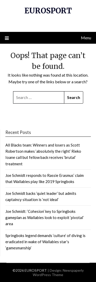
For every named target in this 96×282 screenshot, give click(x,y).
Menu (86, 37)
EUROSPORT (48, 10)
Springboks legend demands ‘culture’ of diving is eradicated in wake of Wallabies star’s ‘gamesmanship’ (45, 241)
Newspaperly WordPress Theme (58, 272)
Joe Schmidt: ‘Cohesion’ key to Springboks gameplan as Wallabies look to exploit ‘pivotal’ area (44, 217)
